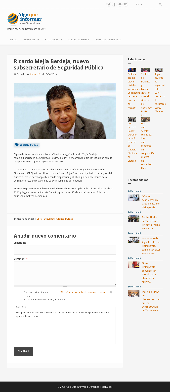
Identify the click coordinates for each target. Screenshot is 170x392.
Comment (21, 258)
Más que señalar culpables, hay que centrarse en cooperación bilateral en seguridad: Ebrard (148, 146)
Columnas (51, 39)
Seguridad (49, 218)
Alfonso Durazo (64, 218)
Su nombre (20, 242)
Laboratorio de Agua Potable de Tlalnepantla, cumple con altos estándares (151, 246)
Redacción (35, 74)
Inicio (13, 39)
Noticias (29, 39)
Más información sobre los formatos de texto (84, 292)
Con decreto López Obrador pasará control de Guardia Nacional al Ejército (132, 142)
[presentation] (29, 330)
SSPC (39, 218)
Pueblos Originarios (108, 39)
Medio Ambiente (78, 39)
